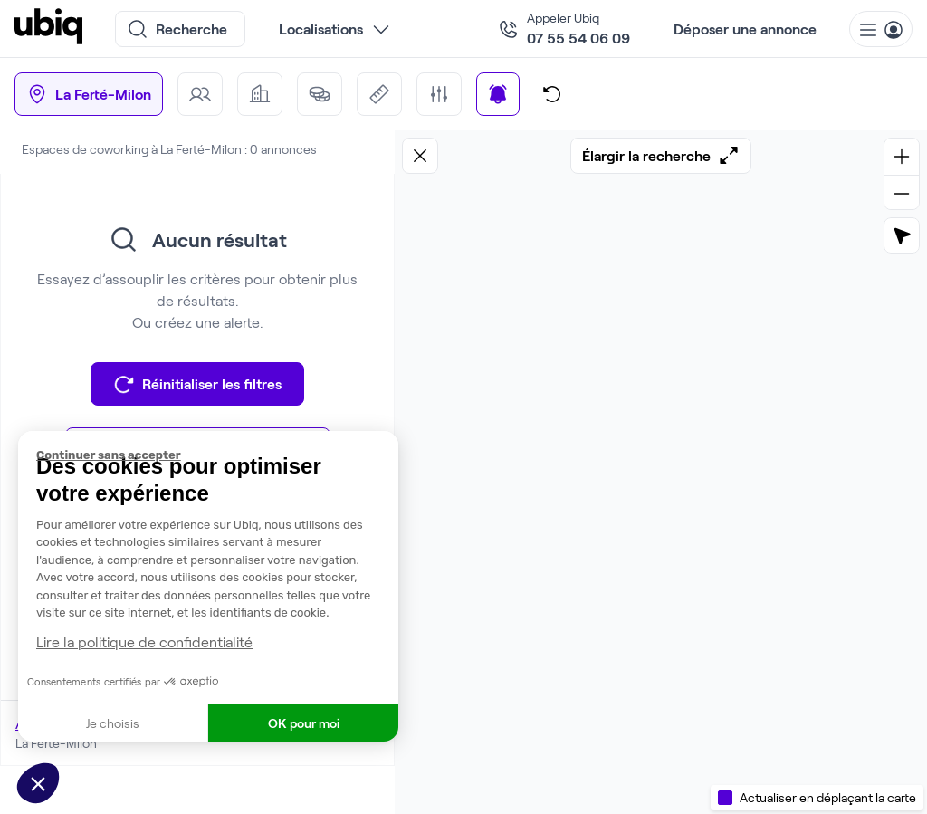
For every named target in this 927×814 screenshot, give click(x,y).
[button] (38, 783)
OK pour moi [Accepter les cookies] (303, 723)
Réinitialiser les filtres (197, 384)
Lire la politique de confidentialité (144, 641)
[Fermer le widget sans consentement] (217, 455)
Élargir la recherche (661, 156)
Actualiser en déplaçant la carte (828, 797)
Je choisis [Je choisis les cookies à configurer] (112, 723)
